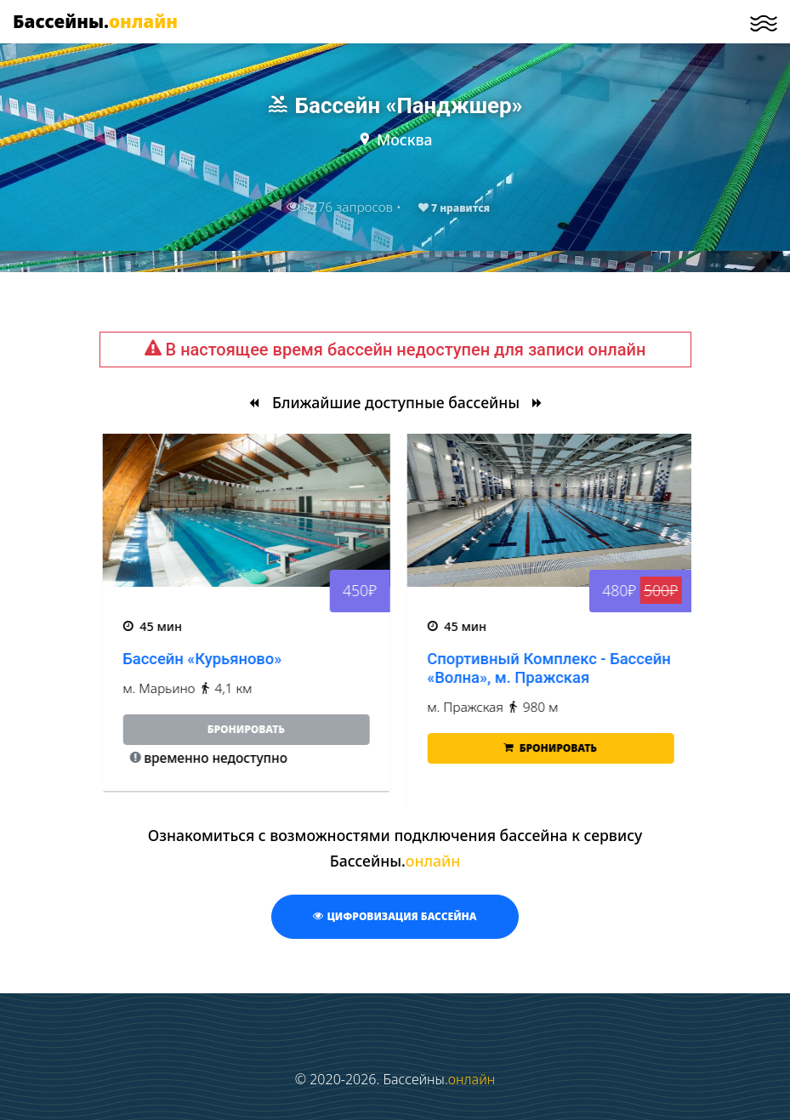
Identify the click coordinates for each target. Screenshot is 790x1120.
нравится (454, 208)
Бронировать (617, 748)
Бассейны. (95, 21)
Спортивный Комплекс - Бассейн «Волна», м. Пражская (616, 668)
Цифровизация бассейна (394, 916)
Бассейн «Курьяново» (270, 659)
